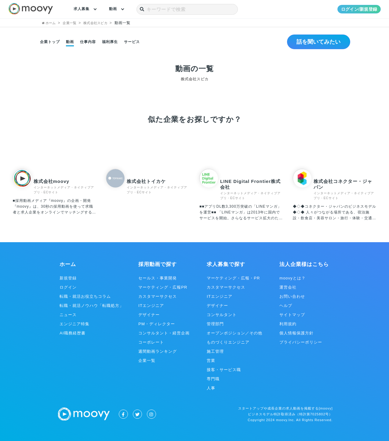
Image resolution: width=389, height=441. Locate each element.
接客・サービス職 (224, 369)
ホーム (68, 264)
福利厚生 (110, 42)
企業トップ (50, 42)
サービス (132, 42)
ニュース (68, 314)
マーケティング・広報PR (162, 287)
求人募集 (83, 9)
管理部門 (215, 324)
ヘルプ (285, 305)
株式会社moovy (51, 181)
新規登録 (68, 278)
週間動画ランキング (157, 351)
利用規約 (287, 324)
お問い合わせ (292, 296)
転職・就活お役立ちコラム (85, 296)
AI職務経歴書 (72, 333)
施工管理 (215, 351)
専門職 (213, 379)
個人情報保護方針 (296, 333)
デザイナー (149, 314)
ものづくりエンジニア (228, 342)
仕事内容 (88, 42)
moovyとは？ (292, 278)
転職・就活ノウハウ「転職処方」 (92, 305)
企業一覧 (146, 360)
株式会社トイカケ (146, 181)
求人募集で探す (226, 264)
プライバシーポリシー (300, 342)
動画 (116, 9)
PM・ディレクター (156, 324)
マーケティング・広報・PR (233, 278)
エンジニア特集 (74, 324)
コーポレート (151, 342)
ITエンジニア (151, 305)
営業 (211, 360)
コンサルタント (222, 314)
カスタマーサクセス (157, 296)
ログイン (68, 287)
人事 (211, 388)
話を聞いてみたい (316, 42)
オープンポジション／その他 (234, 333)
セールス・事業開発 (157, 278)
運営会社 (287, 287)
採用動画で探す (157, 264)
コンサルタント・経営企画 (164, 333)
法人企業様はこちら (304, 264)
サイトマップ (292, 314)
